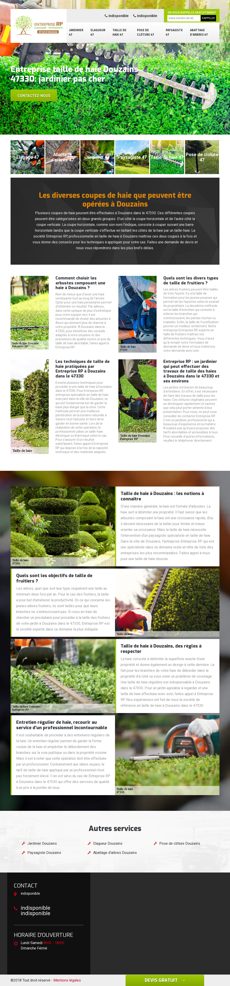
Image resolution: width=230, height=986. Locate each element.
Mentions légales (67, 980)
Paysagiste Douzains (44, 853)
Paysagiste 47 (174, 32)
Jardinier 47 (76, 32)
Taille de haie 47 (119, 32)
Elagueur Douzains (107, 843)
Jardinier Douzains (42, 843)
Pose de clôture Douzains (179, 843)
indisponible (117, 16)
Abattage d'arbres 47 (199, 32)
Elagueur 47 (98, 32)
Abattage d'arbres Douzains (115, 853)
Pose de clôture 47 (145, 32)
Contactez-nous (33, 96)
